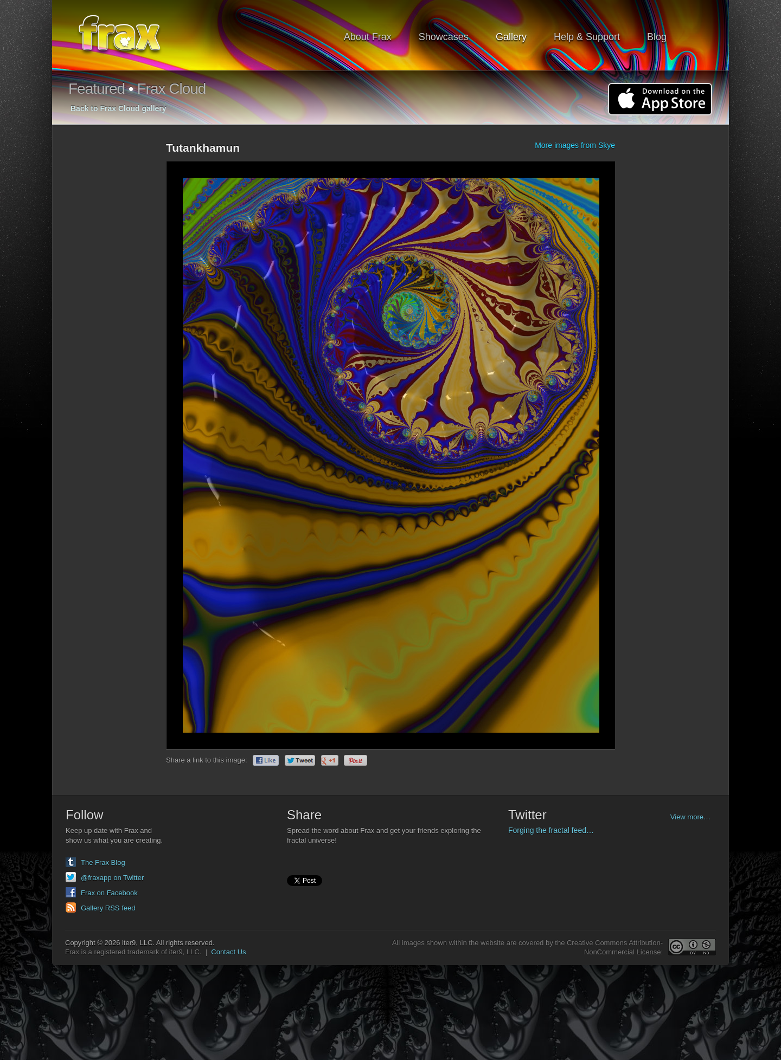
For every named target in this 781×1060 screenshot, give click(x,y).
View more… (690, 817)
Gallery (511, 36)
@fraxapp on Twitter (112, 878)
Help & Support (587, 36)
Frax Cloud (171, 88)
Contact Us (228, 952)
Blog (657, 36)
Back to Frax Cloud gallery (119, 108)
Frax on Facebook (109, 893)
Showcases (444, 36)
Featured (96, 88)
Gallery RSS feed (108, 908)
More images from (575, 145)
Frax (127, 35)
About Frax (368, 36)
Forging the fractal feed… (551, 830)
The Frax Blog (103, 862)
